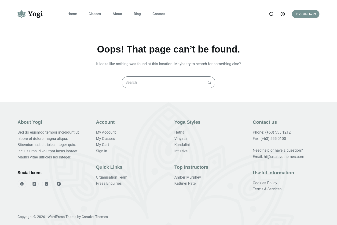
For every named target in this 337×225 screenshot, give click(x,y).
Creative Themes (95, 217)
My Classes (105, 138)
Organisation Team (111, 177)
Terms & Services (267, 189)
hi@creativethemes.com (284, 156)
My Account (106, 132)
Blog (137, 14)
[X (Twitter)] (34, 184)
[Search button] (209, 82)
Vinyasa (180, 138)
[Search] (271, 14)
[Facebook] (22, 184)
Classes (94, 14)
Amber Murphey (187, 177)
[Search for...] (163, 82)
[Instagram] (46, 184)
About (117, 14)
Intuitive (180, 151)
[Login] (283, 14)
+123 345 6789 (305, 14)
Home (72, 14)
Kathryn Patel (185, 183)
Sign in (101, 151)
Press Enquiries (109, 183)
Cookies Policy (265, 183)
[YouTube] (59, 184)
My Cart (102, 144)
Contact (159, 14)
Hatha (179, 132)
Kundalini (182, 144)
